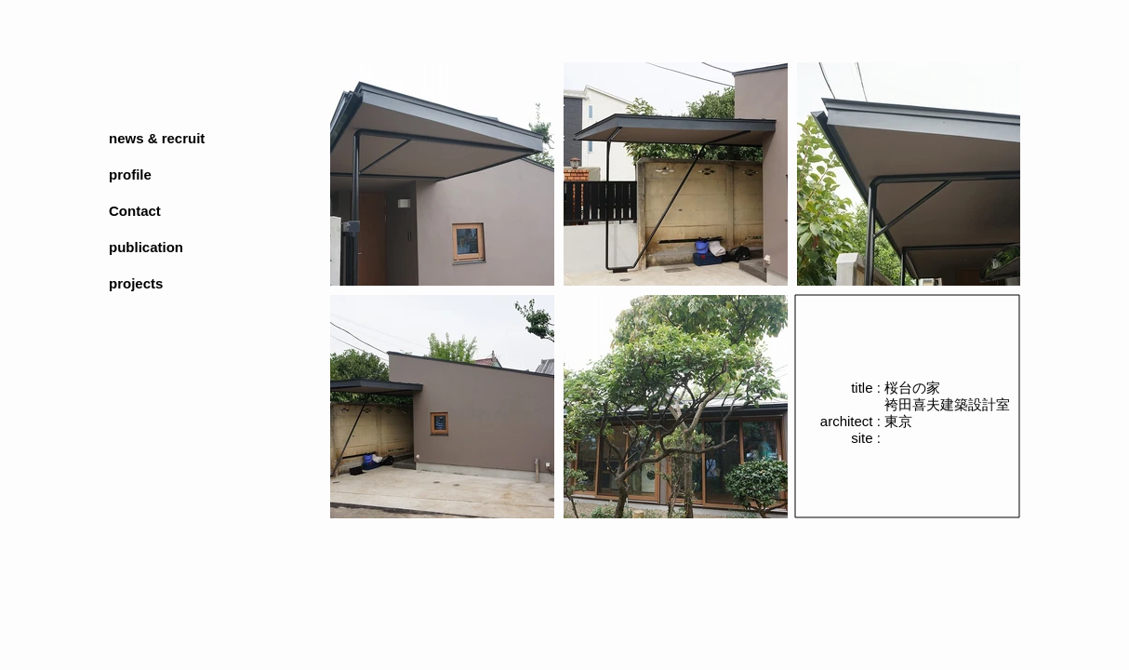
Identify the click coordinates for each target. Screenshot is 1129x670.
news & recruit (157, 138)
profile (130, 174)
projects (136, 283)
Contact (135, 211)
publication (146, 247)
